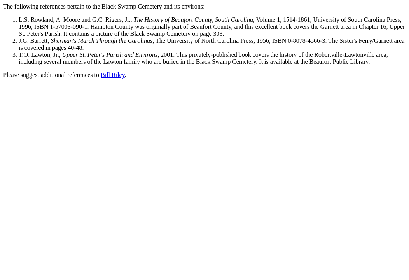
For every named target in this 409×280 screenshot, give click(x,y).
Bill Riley (113, 75)
